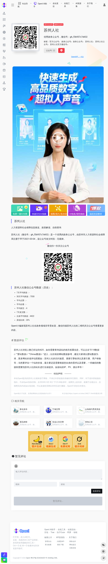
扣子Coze (61, 532)
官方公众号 (48, 24)
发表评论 (97, 491)
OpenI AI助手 (49, 529)
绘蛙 (75, 532)
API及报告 (60, 537)
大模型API (60, 541)
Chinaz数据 (35, 354)
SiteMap (51, 558)
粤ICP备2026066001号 (39, 558)
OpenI (28, 558)
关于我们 (90, 4)
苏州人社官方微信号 (58, 44)
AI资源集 (78, 4)
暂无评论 (20, 456)
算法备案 (48, 545)
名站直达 (55, 4)
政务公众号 (59, 24)
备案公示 (48, 537)
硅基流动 (71, 529)
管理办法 (48, 541)
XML (55, 558)
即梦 (69, 532)
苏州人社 (89, 41)
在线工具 (67, 4)
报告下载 (60, 545)
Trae (52, 532)
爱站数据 (21, 354)
